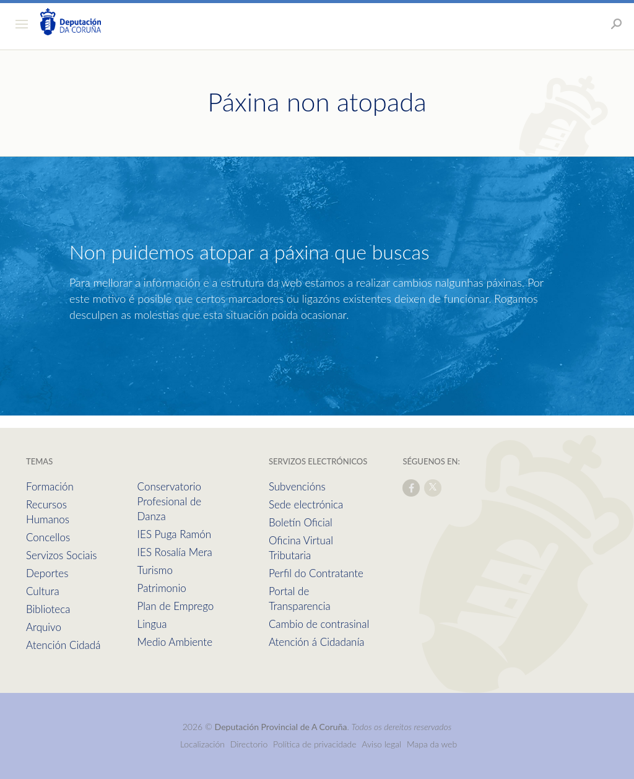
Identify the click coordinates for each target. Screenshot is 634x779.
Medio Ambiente (174, 641)
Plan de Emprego (175, 605)
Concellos (48, 537)
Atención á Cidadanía (317, 641)
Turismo (155, 570)
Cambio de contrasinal (319, 623)
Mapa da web (432, 744)
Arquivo (43, 626)
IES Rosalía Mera (174, 552)
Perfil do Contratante (316, 573)
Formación (50, 486)
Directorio (249, 744)
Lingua (152, 623)
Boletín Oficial (300, 522)
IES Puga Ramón (174, 534)
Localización (202, 744)
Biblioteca (48, 609)
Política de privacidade (315, 744)
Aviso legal (381, 744)
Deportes (47, 573)
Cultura (42, 591)
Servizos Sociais (61, 555)
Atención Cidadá (63, 644)
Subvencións (297, 486)
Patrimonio (161, 587)
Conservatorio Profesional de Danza (169, 501)
